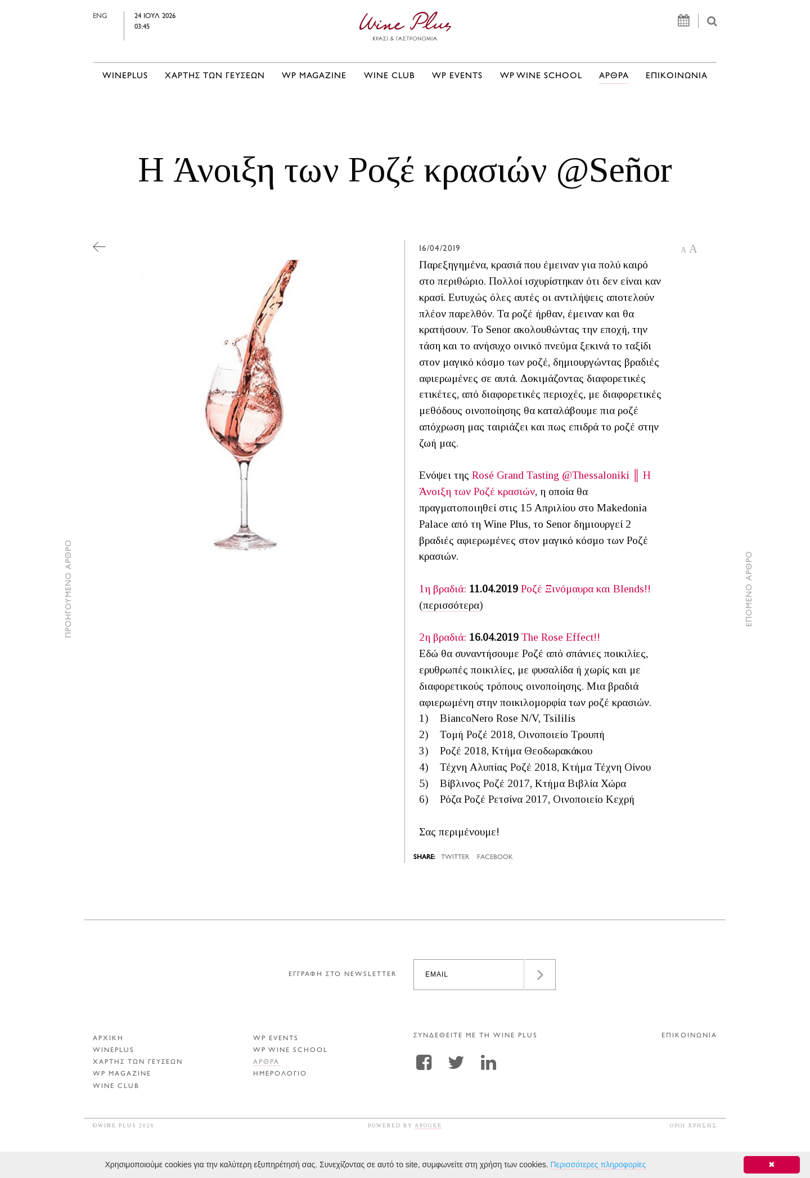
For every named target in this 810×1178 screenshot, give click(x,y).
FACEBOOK (495, 857)
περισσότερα (451, 605)
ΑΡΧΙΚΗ (108, 1039)
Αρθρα (614, 76)
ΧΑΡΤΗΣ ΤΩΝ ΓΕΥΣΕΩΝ (215, 76)
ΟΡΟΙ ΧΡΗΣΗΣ (693, 1125)
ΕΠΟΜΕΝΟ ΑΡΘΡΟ (749, 589)
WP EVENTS (457, 76)
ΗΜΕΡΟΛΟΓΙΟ (280, 1074)
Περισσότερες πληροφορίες (598, 1164)
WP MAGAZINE (314, 76)
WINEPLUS (125, 76)
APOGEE (428, 1125)
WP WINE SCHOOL (541, 76)
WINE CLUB (389, 76)
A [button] (683, 250)
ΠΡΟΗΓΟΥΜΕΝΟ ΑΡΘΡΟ (69, 589)
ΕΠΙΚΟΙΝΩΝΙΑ (677, 76)
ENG (124, 16)
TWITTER (455, 857)
